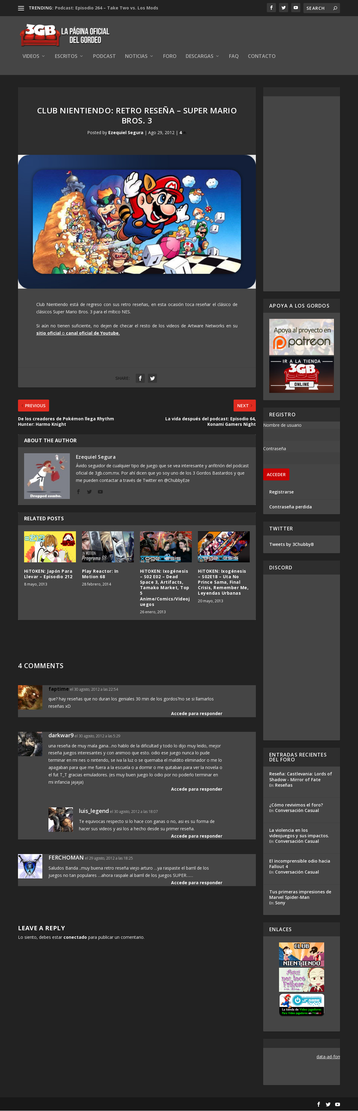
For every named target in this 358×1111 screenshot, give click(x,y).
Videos (31, 57)
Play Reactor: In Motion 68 (100, 574)
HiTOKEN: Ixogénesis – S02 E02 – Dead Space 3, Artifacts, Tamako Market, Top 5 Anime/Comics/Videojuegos (165, 587)
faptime (58, 689)
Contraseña (274, 449)
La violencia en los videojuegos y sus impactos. (299, 833)
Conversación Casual (297, 811)
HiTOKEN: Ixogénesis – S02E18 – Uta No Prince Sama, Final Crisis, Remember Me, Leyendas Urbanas (223, 582)
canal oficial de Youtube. (93, 333)
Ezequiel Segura (125, 133)
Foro (170, 57)
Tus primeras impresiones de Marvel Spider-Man (300, 894)
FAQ (234, 57)
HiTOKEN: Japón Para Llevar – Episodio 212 (48, 574)
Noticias (136, 57)
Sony (280, 903)
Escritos (66, 57)
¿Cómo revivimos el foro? (296, 805)
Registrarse (281, 492)
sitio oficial (48, 333)
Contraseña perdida (290, 507)
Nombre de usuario (282, 425)
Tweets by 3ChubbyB (291, 544)
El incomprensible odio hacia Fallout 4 (299, 864)
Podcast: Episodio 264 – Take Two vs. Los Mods (106, 8)
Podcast (104, 57)
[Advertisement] (301, 194)
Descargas (199, 57)
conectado (75, 938)
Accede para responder (196, 714)
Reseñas (283, 785)
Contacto (262, 57)
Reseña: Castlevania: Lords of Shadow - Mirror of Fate (300, 777)
